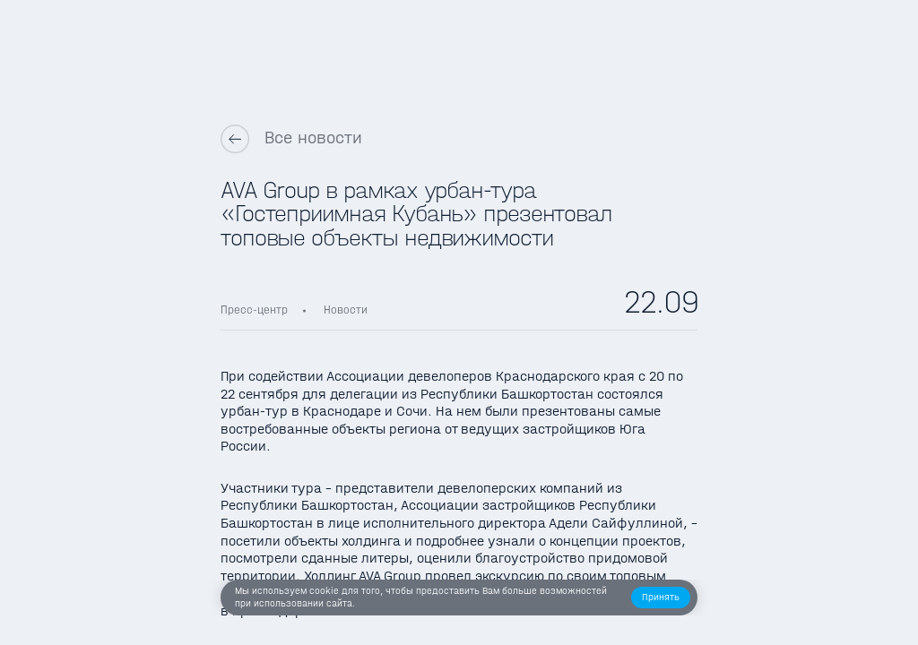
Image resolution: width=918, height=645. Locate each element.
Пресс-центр (254, 309)
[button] (661, 598)
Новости (346, 309)
